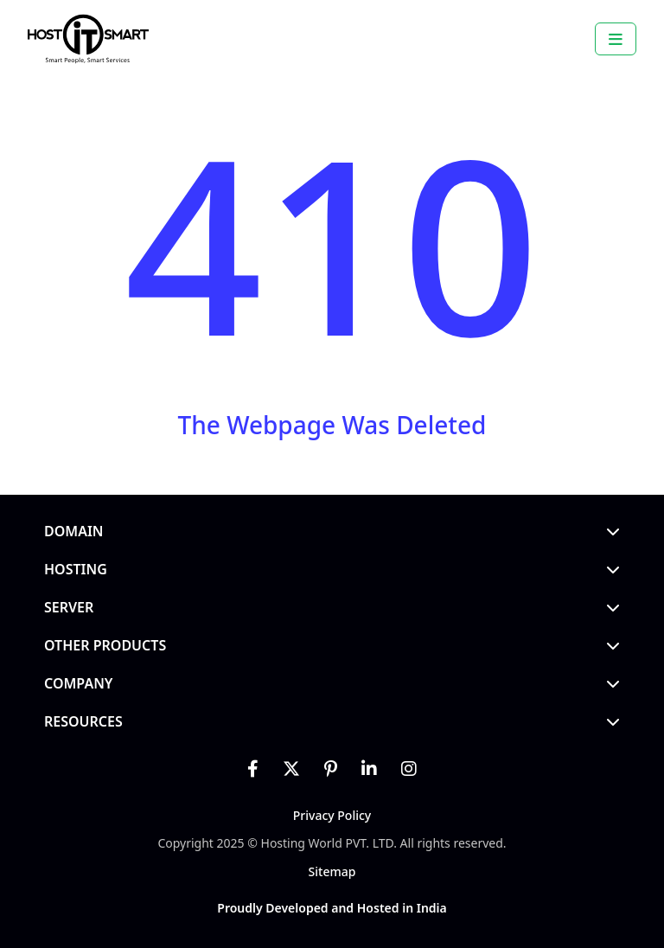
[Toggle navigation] (615, 38)
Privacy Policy (332, 815)
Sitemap (332, 871)
